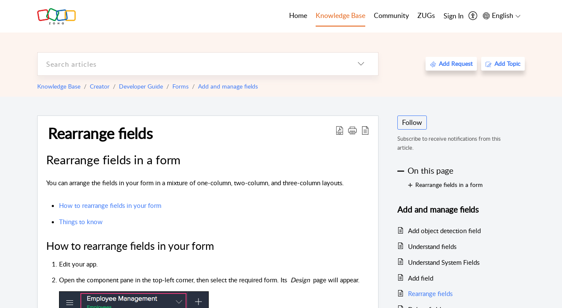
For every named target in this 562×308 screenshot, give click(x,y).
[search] (191, 64)
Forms (180, 86)
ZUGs (426, 15)
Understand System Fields (443, 262)
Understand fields (432, 246)
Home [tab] (298, 15)
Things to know (81, 221)
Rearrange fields (100, 133)
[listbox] (361, 64)
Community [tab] (391, 15)
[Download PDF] (339, 130)
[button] (352, 130)
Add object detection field (444, 230)
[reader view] (365, 130)
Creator (99, 86)
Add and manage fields (228, 86)
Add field (420, 278)
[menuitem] (453, 16)
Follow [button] (412, 122)
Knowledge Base (58, 86)
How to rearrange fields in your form (110, 205)
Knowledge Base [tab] (340, 15)
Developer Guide (141, 86)
